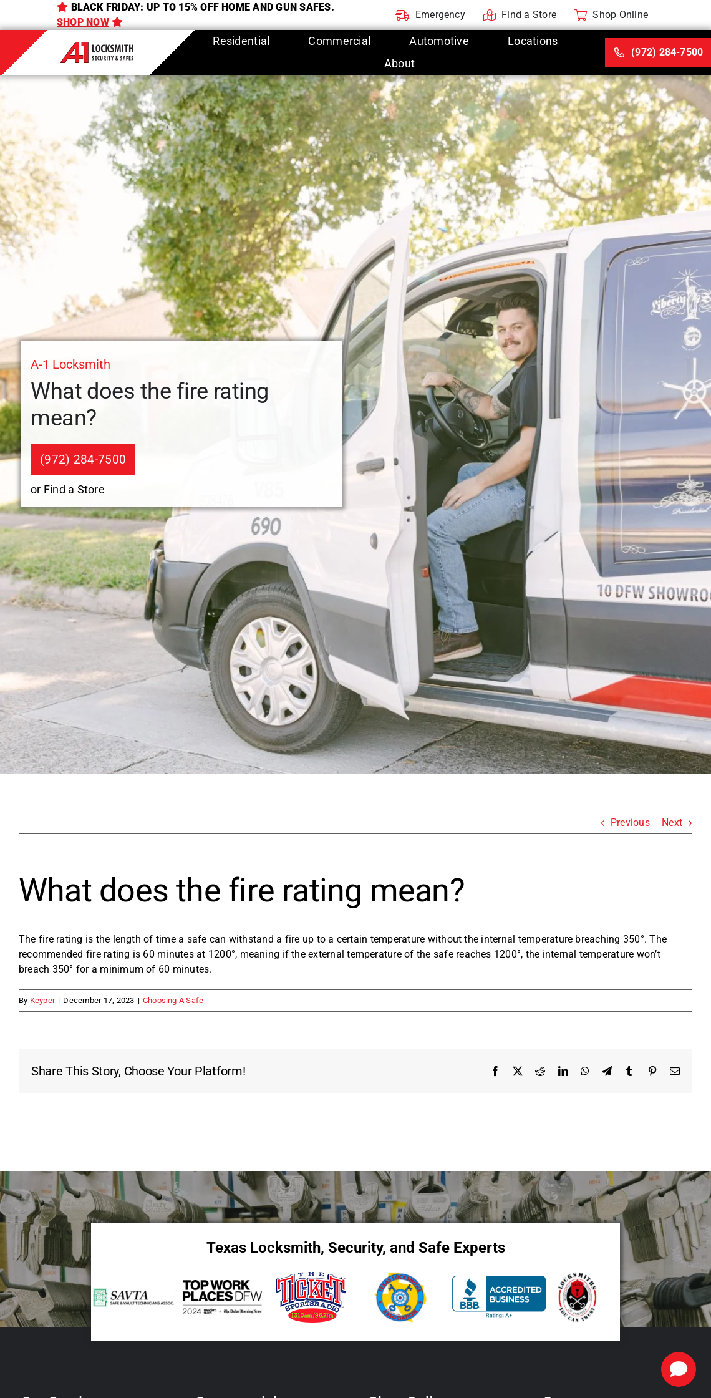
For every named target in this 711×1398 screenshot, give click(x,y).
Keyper (42, 1000)
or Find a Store (68, 489)
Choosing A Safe (173, 1000)
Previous (630, 822)
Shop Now (83, 22)
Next (672, 822)
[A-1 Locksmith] (97, 46)
